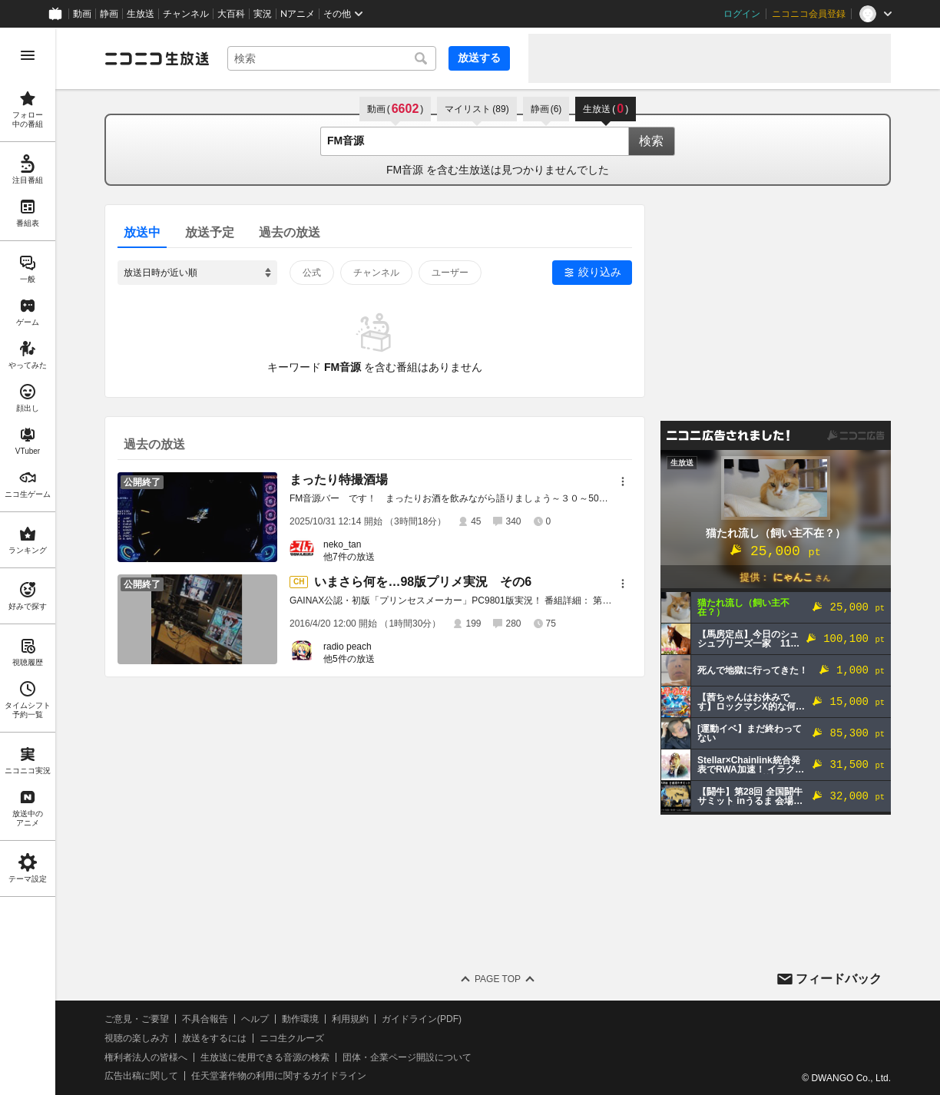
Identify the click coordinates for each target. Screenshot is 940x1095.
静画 (109, 13)
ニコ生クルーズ (292, 1038)
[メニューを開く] (27, 55)
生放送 (140, 13)
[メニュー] (623, 481)
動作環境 (300, 1019)
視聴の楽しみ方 (136, 1038)
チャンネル (186, 13)
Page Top (498, 979)
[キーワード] (331, 58)
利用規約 (350, 1019)
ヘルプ (255, 1019)
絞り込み (599, 272)
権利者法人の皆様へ (145, 1057)
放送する (479, 57)
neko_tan (342, 544)
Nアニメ (297, 13)
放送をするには (214, 1038)
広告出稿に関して (141, 1075)
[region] (27, 561)
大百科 (231, 13)
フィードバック (839, 978)
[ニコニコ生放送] (156, 58)
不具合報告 (205, 1019)
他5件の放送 (349, 658)
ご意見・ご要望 (136, 1019)
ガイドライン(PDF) (422, 1019)
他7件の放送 (349, 556)
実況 (262, 13)
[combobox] (331, 58)
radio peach (347, 646)
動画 (82, 13)
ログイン (741, 13)
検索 (651, 140)
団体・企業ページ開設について (407, 1057)
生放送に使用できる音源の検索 (264, 1057)
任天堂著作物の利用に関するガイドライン (278, 1075)
